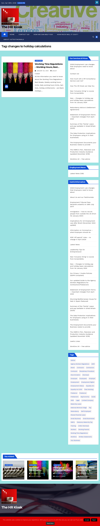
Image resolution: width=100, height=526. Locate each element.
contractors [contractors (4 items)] (90, 367)
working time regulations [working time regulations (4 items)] (79, 433)
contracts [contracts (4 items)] (74, 371)
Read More (50, 523)
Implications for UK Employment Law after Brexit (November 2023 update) (82, 223)
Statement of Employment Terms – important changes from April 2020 (83, 117)
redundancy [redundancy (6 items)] (75, 411)
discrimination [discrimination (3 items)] (75, 375)
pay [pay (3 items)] (90, 407)
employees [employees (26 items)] (83, 378)
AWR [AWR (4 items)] (92, 364)
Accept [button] (87, 520)
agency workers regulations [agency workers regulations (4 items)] (80, 364)
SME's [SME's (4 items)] (73, 422)
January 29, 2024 (43, 70)
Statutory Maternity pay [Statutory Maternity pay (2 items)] (84, 422)
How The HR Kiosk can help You (82, 86)
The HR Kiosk (11, 27)
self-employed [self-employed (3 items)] (86, 411)
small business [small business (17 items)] (76, 418)
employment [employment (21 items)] (75, 382)
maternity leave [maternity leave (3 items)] (76, 404)
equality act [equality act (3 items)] (90, 386)
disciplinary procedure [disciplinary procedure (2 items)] (87, 371)
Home (12, 34)
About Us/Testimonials (14, 39)
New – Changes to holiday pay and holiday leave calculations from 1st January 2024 (81, 100)
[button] (93, 37)
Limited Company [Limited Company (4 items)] (87, 400)
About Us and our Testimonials (82, 197)
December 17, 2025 (13, 473)
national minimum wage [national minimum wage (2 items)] (79, 407)
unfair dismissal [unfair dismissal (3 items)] (83, 426)
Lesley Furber (11, 476)
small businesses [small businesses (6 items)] (88, 418)
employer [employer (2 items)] (92, 378)
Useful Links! (75, 341)
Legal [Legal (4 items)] (77, 400)
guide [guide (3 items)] (93, 396)
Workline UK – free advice (80, 159)
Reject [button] (94, 520)
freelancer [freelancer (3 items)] (83, 393)
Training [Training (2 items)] (73, 426)
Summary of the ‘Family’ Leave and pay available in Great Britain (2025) (83, 126)
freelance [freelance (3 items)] (74, 393)
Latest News (38, 60)
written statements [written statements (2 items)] (85, 437)
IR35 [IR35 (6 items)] (72, 400)
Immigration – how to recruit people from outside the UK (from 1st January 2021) (83, 214)
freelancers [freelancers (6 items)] (74, 396)
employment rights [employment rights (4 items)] (87, 382)
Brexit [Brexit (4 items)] (73, 367)
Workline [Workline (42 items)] (74, 437)
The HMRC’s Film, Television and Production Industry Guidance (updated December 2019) (82, 152)
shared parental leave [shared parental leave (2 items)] (78, 415)
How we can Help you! (43, 34)
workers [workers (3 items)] (73, 429)
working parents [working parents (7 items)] (83, 429)
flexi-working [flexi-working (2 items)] (88, 389)
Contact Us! (24, 34)
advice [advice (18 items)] (73, 360)
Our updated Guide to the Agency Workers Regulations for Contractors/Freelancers (83, 283)
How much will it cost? (67, 34)
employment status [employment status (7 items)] (77, 386)
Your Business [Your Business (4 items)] (75, 440)
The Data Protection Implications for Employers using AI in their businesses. (82, 135)
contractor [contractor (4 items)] (80, 367)
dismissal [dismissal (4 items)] (86, 375)
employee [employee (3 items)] (74, 378)
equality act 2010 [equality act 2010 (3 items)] (76, 389)
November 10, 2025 (61, 473)
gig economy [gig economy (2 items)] (85, 396)
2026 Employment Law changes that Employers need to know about (82, 66)
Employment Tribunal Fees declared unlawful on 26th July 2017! (82, 204)
